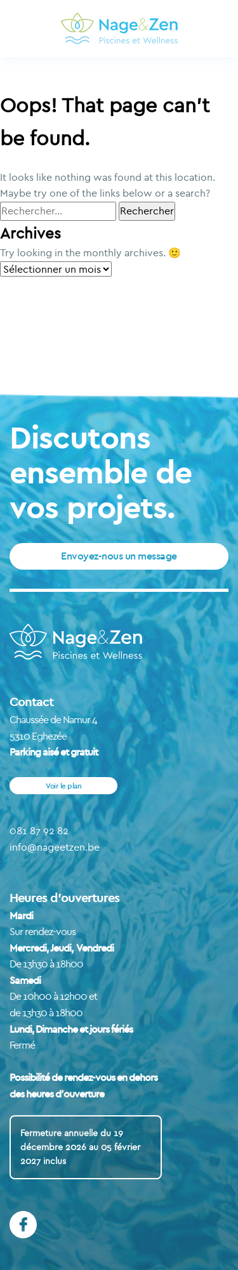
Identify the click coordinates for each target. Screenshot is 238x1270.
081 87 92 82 (39, 830)
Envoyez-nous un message (119, 555)
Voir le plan (63, 785)
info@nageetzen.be (55, 847)
